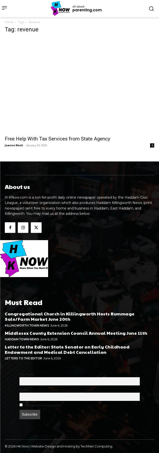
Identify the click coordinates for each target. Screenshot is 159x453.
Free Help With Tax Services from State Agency (57, 139)
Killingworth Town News (27, 325)
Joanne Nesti (14, 145)
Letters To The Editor (23, 358)
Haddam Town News (22, 339)
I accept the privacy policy (40, 405)
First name (26, 374)
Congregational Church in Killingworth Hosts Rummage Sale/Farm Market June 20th (70, 316)
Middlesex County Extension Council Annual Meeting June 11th (76, 333)
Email (23, 390)
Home (9, 22)
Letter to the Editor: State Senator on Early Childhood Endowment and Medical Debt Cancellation (67, 349)
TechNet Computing (96, 446)
